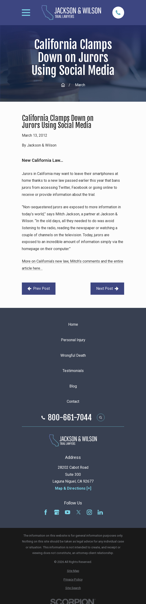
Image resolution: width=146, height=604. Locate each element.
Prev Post (39, 288)
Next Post (107, 288)
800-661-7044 (70, 417)
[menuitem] (73, 571)
